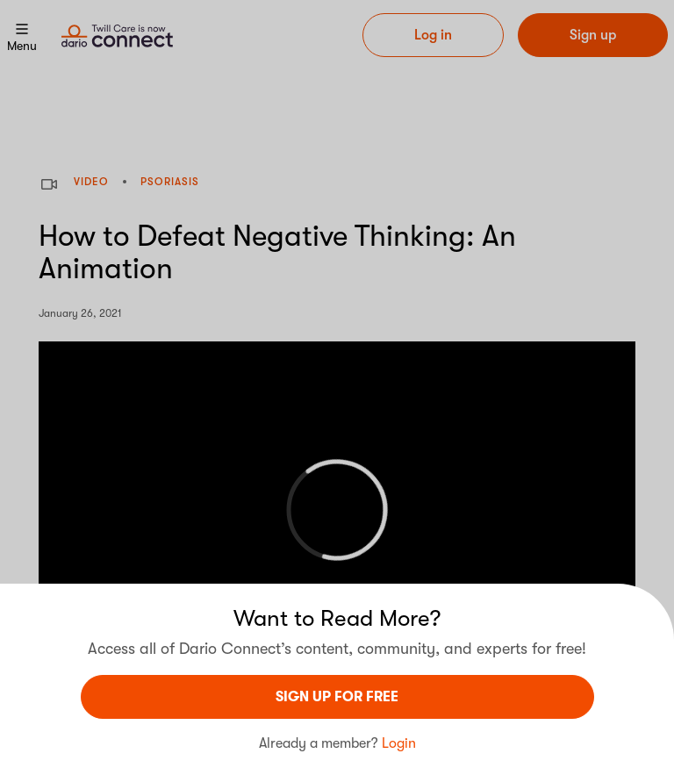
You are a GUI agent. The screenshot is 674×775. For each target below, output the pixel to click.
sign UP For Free (337, 697)
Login (399, 743)
